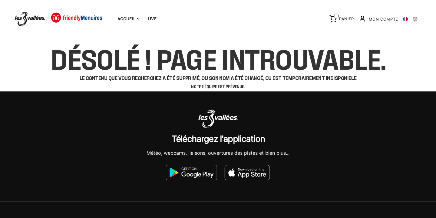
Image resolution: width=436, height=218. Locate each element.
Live (152, 18)
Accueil (128, 18)
